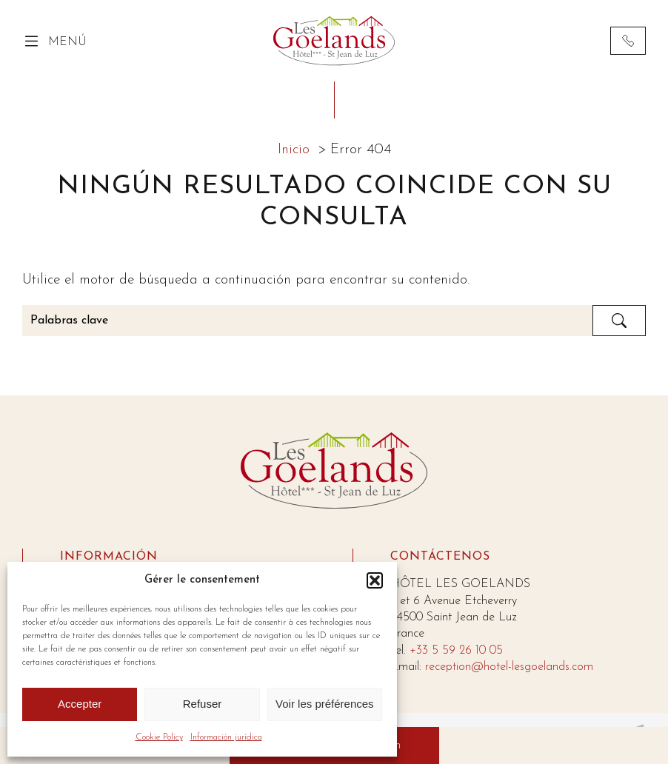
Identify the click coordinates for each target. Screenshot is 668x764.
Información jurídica (226, 737)
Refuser (202, 703)
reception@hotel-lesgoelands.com (509, 667)
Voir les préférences (324, 703)
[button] (374, 580)
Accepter (79, 703)
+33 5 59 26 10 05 (456, 651)
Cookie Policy (159, 737)
